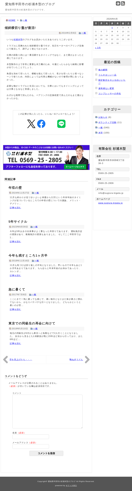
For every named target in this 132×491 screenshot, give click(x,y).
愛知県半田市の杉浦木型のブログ (30, 4)
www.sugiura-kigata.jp (110, 203)
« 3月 (98, 48)
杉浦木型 (18, 39)
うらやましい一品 (107, 75)
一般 (25, 20)
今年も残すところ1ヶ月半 (28, 255)
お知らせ (102, 117)
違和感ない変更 (106, 88)
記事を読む (15, 208)
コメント (16, 393)
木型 (100, 133)
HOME (12, 20)
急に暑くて (17, 289)
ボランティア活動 (107, 122)
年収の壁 (15, 187)
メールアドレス (24, 442)
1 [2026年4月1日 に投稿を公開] (112, 28)
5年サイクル (18, 221)
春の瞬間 (102, 70)
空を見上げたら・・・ (21, 359)
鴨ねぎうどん (76, 359)
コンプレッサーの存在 (109, 93)
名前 (19, 433)
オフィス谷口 (71, 485)
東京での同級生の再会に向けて (32, 323)
